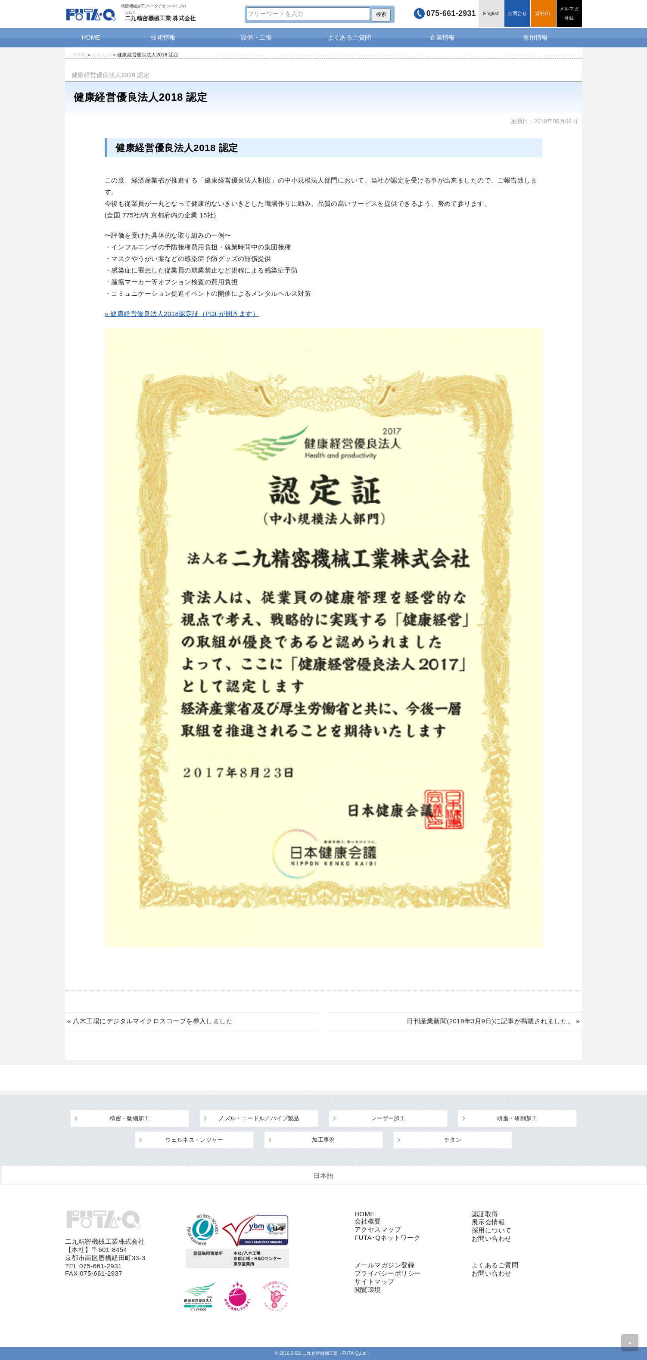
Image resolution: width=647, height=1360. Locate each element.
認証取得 (485, 1213)
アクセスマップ (378, 1229)
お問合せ (516, 13)
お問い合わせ (492, 1238)
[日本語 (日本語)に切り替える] (323, 1175)
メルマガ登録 (569, 13)
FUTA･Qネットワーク (387, 1237)
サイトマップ (375, 1281)
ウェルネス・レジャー (194, 1140)
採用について (492, 1230)
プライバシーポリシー (388, 1273)
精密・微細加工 (129, 1118)
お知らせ (102, 54)
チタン (452, 1140)
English (490, 13)
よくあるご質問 (349, 37)
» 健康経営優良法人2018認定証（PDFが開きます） (182, 313)
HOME (90, 37)
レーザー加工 (388, 1118)
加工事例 (323, 1140)
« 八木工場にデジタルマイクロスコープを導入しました (150, 1021)
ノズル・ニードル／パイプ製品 (258, 1118)
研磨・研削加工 (517, 1118)
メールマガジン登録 (384, 1265)
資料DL (543, 13)
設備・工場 (256, 37)
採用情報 (535, 37)
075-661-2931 (449, 13)
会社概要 (368, 1221)
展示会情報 (488, 1222)
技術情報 (163, 37)
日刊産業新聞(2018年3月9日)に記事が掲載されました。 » (493, 1021)
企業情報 (442, 37)
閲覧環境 (368, 1289)
